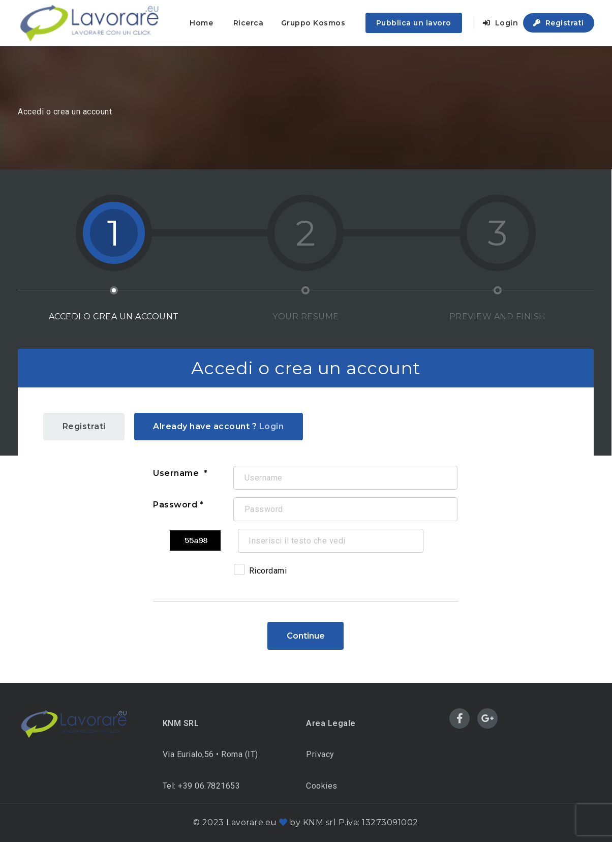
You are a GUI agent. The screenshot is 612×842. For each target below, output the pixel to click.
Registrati (558, 22)
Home (201, 22)
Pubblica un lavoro (413, 22)
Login (500, 22)
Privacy (320, 754)
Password (175, 504)
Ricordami (260, 572)
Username (177, 473)
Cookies (322, 786)
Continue (306, 636)
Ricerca (248, 22)
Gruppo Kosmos (313, 22)
